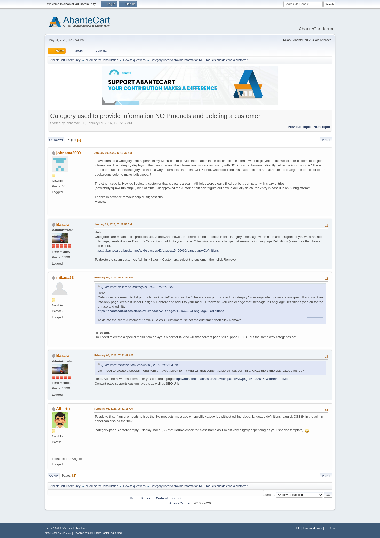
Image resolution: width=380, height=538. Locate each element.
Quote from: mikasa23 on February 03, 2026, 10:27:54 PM (139, 365)
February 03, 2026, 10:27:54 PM (113, 277)
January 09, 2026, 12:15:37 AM (113, 152)
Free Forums (64, 533)
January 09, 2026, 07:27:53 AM (113, 224)
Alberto (63, 409)
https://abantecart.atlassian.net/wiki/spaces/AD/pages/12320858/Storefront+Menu (232, 379)
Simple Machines (77, 528)
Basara (62, 224)
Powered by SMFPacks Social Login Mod (98, 532)
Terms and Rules (312, 528)
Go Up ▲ (330, 528)
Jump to (269, 494)
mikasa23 (65, 278)
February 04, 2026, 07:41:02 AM (113, 355)
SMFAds (49, 533)
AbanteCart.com (180, 503)
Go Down (56, 139)
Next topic (322, 127)
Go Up (53, 475)
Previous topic (299, 127)
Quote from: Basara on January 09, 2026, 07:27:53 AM (137, 287)
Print (326, 139)
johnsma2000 (68, 153)
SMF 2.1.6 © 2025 (55, 528)
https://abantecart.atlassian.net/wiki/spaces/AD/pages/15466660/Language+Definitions (157, 250)
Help (297, 528)
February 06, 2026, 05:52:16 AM (113, 408)
